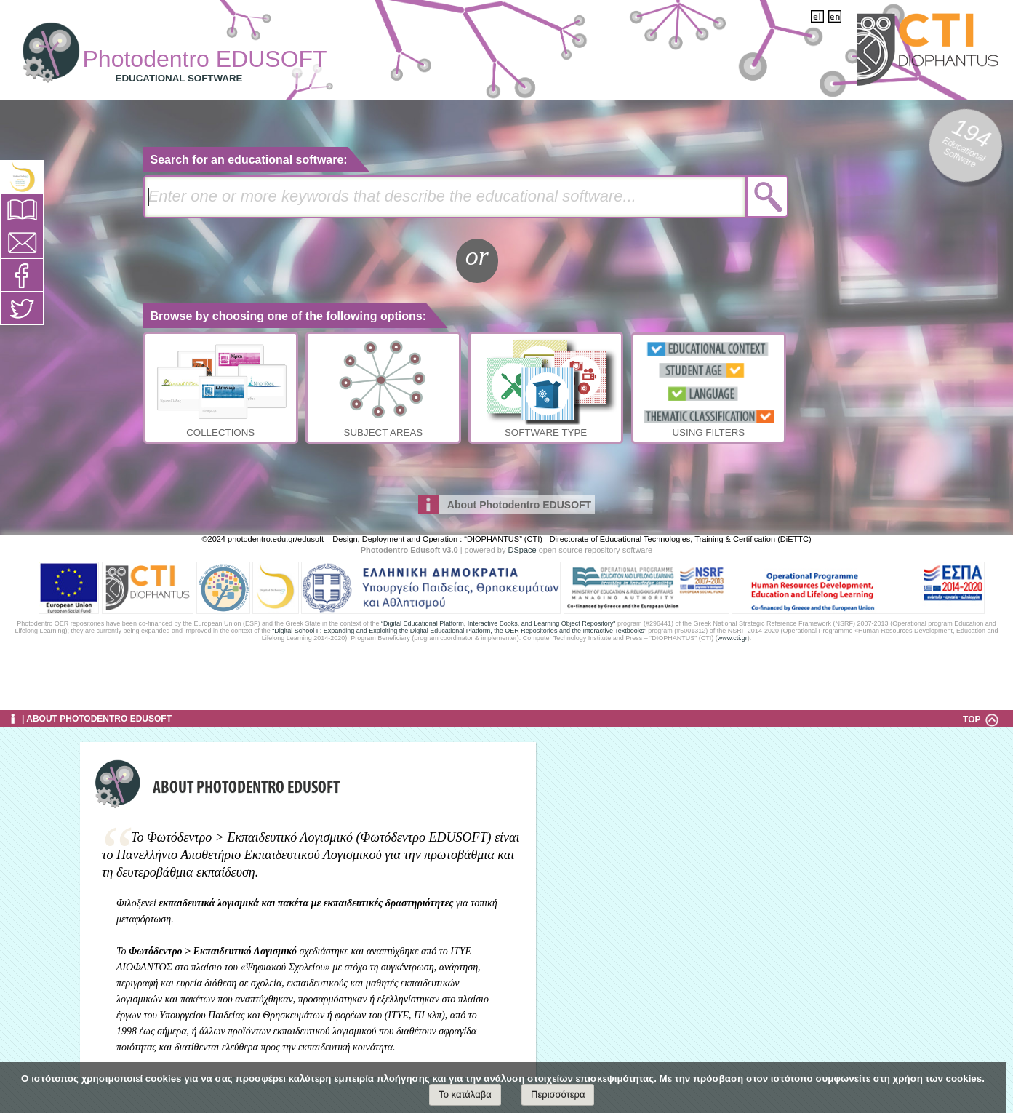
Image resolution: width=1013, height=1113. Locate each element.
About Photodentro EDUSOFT (519, 505)
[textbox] (444, 196)
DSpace (522, 550)
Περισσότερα (558, 1094)
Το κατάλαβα (465, 1094)
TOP (980, 720)
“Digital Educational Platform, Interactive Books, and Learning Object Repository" (498, 623)
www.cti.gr (733, 638)
